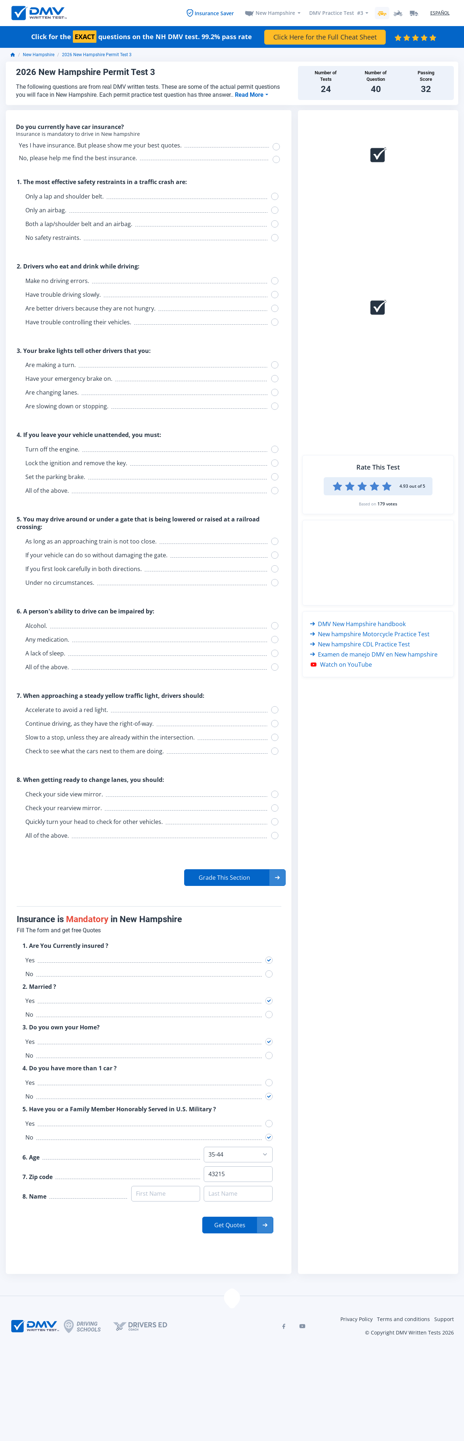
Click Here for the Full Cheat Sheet (325, 37)
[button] (235, 879)
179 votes (387, 504)
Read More (250, 95)
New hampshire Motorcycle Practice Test (370, 634)
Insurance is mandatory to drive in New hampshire (78, 135)
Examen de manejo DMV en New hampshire (374, 655)
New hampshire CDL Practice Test (360, 645)
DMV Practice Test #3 (336, 13)
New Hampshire (275, 13)
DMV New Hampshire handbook (358, 624)
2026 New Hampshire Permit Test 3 (97, 55)
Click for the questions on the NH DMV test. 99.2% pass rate (141, 38)
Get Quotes (229, 1226)
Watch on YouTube (341, 665)
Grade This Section (224, 879)
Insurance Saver (213, 13)
